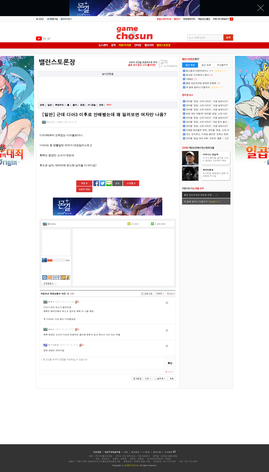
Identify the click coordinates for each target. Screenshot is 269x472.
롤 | (69, 105)
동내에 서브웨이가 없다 (199, 74)
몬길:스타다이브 (164, 19)
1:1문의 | (148, 452)
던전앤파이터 (189, 19)
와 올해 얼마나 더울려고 (204, 87)
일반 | (50, 105)
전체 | (43, 105)
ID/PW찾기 (66, 19)
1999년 (191, 78)
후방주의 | (60, 105)
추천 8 (84, 183)
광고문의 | (136, 452)
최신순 (171, 293)
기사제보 (169, 452)
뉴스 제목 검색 (197, 37)
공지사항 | (158, 452)
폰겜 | (83, 105)
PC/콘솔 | (92, 105)
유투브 (39, 38)
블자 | (76, 105)
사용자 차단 (84, 189)
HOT (109, 105)
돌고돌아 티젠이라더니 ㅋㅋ (206, 70)
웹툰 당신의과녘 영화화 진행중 (203, 83)
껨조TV (177, 19)
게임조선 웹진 (204, 19)
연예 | (102, 105)
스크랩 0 (131, 183)
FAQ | (127, 452)
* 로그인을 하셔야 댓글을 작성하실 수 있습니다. (102, 363)
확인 (170, 363)
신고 (117, 183)
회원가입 (52, 19)
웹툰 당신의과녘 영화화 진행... (201, 194)
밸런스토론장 (57, 62)
